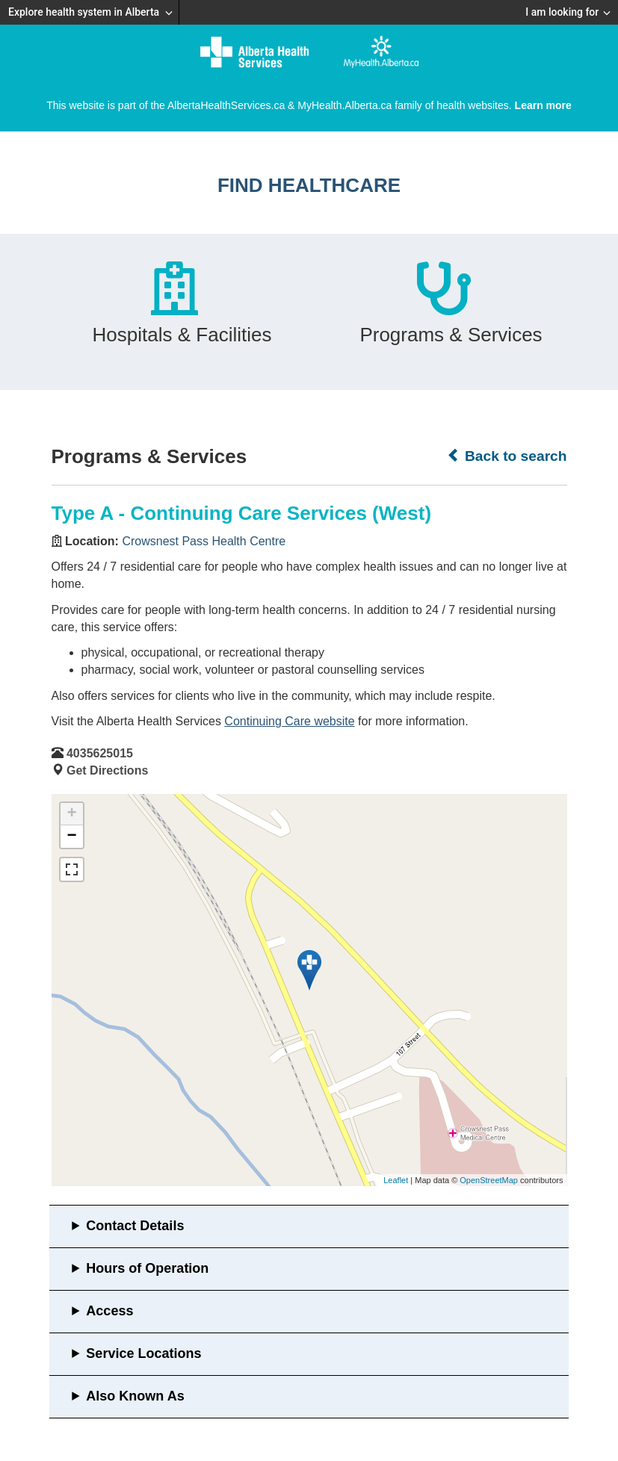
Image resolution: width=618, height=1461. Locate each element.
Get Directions (107, 770)
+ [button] (71, 814)
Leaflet (395, 1180)
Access (109, 1310)
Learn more (543, 105)
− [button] (71, 836)
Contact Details (135, 1225)
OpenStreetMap (489, 1180)
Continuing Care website (289, 721)
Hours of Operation (147, 1268)
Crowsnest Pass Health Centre (203, 541)
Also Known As (135, 1396)
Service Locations (143, 1353)
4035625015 (100, 753)
